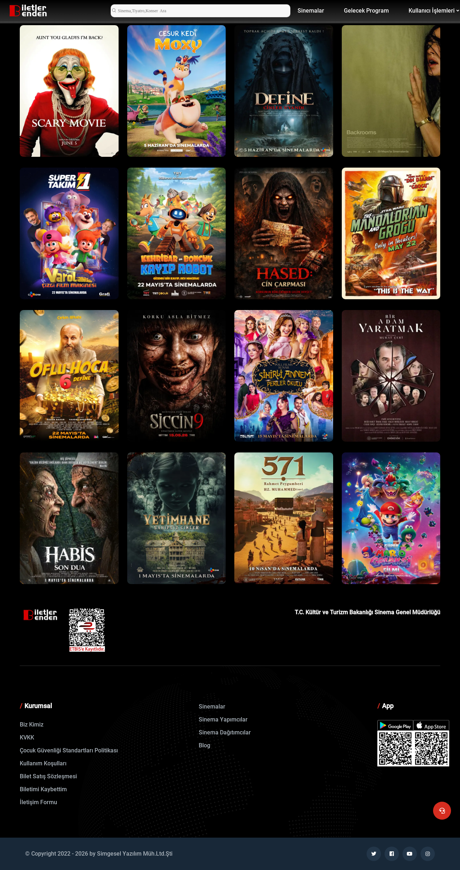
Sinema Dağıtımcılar (225, 732)
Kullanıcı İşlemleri (432, 10)
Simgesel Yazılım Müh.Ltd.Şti (134, 853)
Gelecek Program (366, 10)
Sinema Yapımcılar (223, 719)
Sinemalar (311, 10)
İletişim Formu (38, 802)
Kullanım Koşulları (43, 763)
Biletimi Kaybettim (43, 789)
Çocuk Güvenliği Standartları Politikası (69, 750)
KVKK (27, 737)
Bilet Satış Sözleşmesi (48, 776)
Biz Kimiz (31, 724)
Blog (204, 745)
